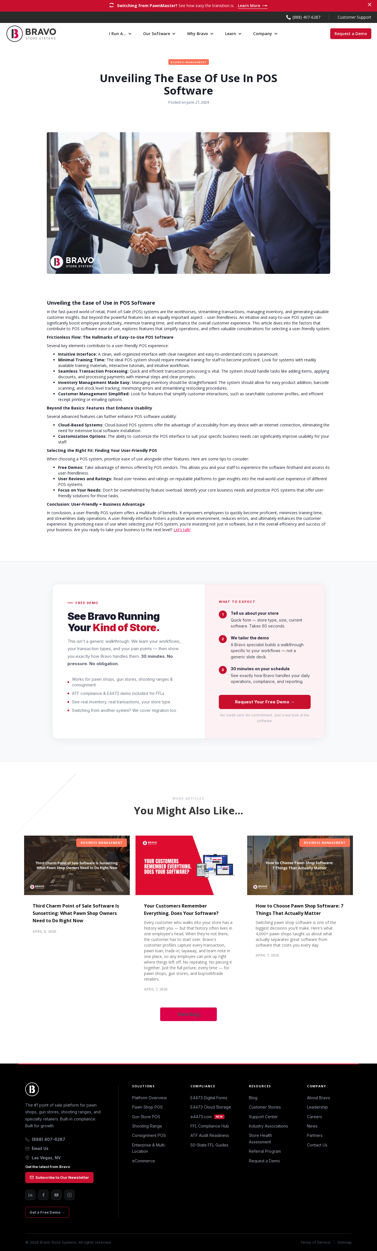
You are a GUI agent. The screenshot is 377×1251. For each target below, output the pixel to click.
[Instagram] (69, 1195)
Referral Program (265, 1151)
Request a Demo (350, 33)
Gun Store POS (146, 1116)
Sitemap (345, 1242)
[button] (120, 33)
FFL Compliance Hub (209, 1126)
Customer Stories (265, 1107)
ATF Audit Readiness (209, 1135)
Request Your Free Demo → (265, 702)
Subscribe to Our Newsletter (59, 1177)
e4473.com (207, 1116)
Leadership (317, 1107)
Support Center (263, 1116)
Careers (314, 1116)
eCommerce (143, 1160)
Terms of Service (315, 1242)
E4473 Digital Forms (208, 1097)
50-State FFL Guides (209, 1145)
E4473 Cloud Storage (210, 1107)
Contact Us (317, 1145)
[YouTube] (56, 1195)
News (312, 1126)
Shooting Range (147, 1126)
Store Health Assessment (260, 1138)
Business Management (101, 843)
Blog (253, 1097)
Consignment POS (149, 1135)
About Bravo (318, 1097)
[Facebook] (43, 1195)
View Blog (188, 1014)
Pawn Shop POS (147, 1107)
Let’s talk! (181, 529)
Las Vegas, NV (43, 1157)
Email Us (36, 1148)
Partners (315, 1135)
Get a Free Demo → (47, 1212)
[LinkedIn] (30, 1195)
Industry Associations (268, 1126)
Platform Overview (149, 1097)
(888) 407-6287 (45, 1139)
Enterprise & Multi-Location (149, 1148)
